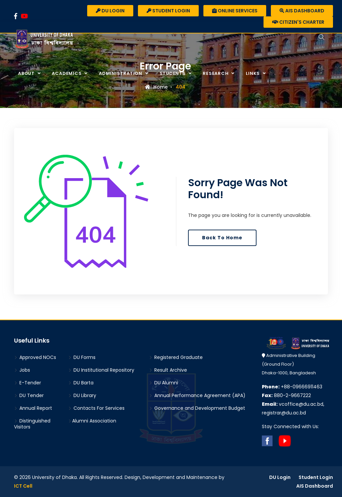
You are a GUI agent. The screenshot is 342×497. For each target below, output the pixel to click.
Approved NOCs (35, 357)
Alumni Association (92, 420)
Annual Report (33, 408)
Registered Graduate (176, 357)
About (27, 73)
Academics (67, 73)
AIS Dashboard (302, 10)
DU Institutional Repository (101, 370)
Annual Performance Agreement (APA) (197, 395)
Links (253, 73)
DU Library (82, 395)
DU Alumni (163, 382)
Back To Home (222, 237)
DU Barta (81, 382)
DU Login (110, 10)
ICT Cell (23, 486)
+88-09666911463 (292, 386)
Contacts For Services (96, 408)
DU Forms (82, 357)
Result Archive (168, 370)
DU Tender (29, 395)
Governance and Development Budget (197, 408)
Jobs (22, 370)
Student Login (168, 10)
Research (216, 73)
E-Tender (27, 382)
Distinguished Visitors (32, 423)
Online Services (235, 10)
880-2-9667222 (286, 395)
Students (173, 73)
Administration (121, 73)
